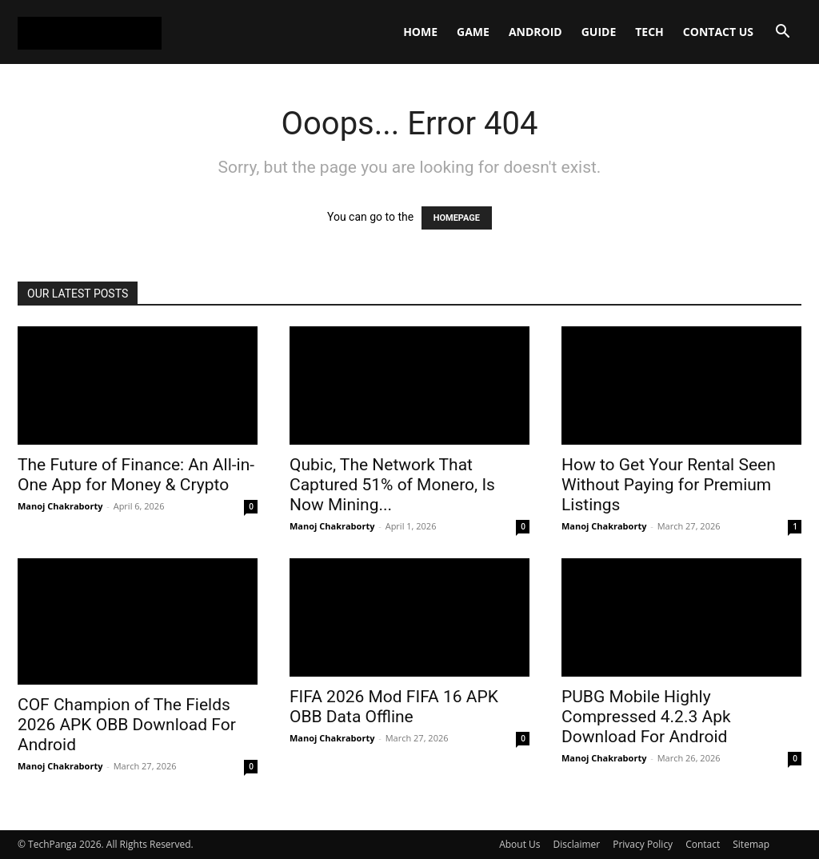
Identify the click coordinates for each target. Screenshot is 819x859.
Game (473, 31)
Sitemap (751, 844)
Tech (649, 31)
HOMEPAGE (456, 218)
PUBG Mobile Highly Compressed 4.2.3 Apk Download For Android (646, 716)
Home (420, 31)
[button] (782, 33)
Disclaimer (577, 844)
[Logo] (90, 32)
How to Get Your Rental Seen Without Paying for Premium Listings (668, 484)
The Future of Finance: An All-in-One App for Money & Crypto (136, 474)
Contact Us (718, 31)
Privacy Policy (643, 844)
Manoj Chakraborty (60, 506)
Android (535, 31)
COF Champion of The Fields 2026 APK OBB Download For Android (127, 724)
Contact (702, 844)
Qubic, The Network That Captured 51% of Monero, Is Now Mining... (392, 484)
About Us (519, 844)
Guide (599, 31)
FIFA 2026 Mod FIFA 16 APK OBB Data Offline (394, 706)
